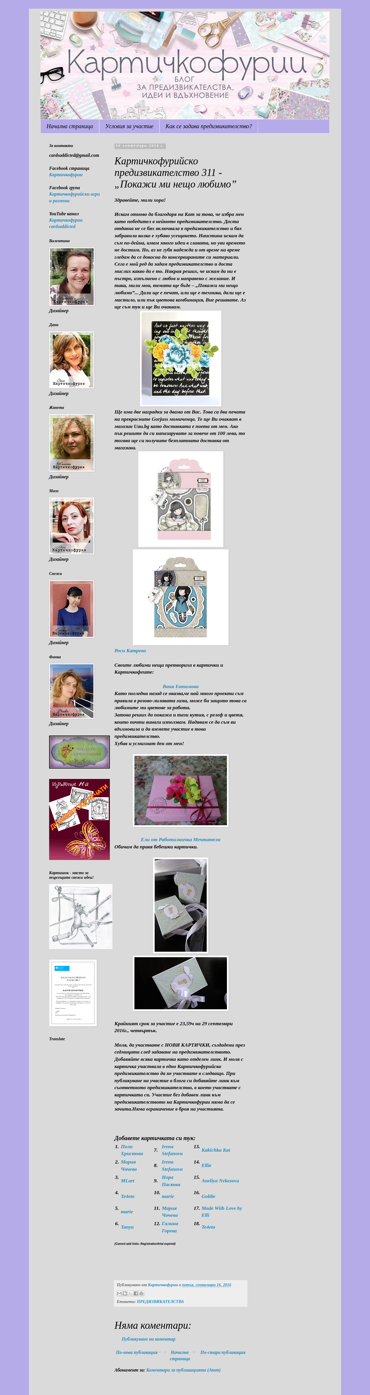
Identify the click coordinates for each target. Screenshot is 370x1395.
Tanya (127, 1227)
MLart (127, 1180)
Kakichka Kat (215, 1150)
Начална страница (70, 126)
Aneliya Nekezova (220, 1180)
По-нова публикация (137, 1352)
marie (168, 1196)
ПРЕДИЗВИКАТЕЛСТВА (160, 1301)
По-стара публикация (222, 1352)
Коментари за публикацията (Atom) (183, 1370)
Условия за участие (129, 126)
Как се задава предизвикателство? (209, 126)
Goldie (208, 1196)
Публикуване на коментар (148, 1339)
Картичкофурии (66, 174)
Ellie (206, 1165)
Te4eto (127, 1196)
